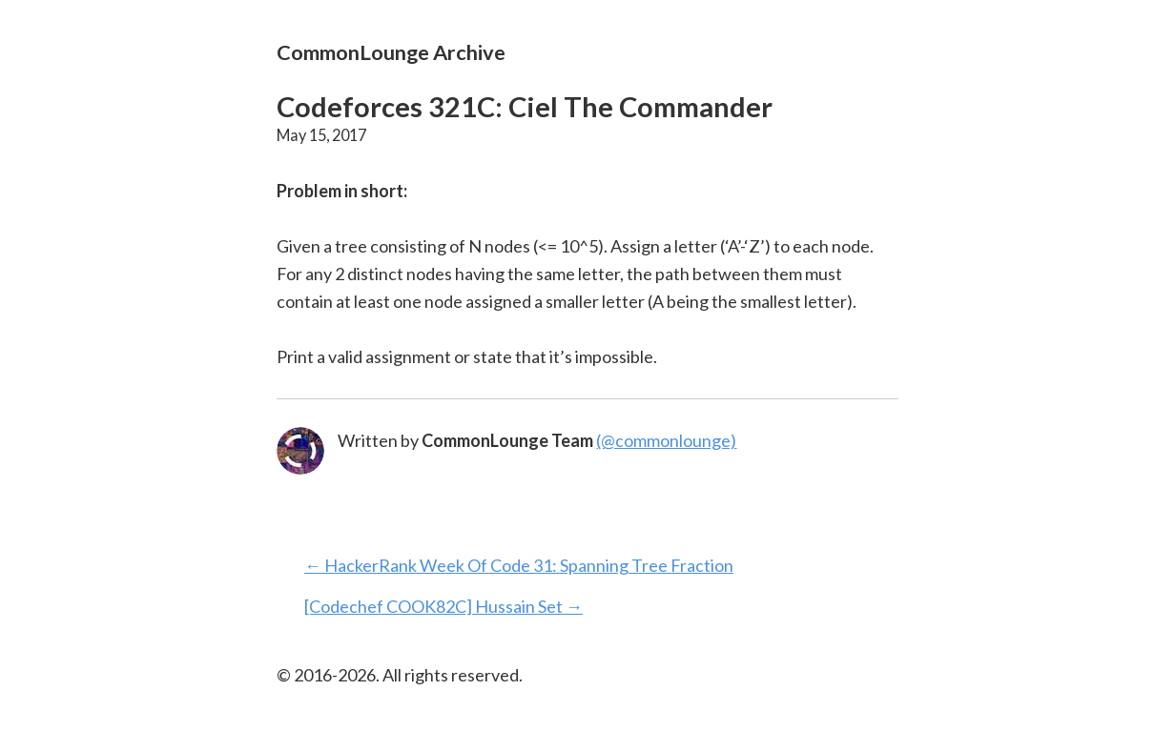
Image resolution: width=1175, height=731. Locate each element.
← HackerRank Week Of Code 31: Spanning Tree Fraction (518, 565)
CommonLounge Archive (391, 52)
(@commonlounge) (666, 440)
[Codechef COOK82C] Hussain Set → (443, 606)
